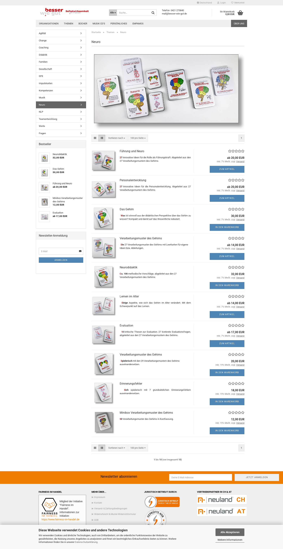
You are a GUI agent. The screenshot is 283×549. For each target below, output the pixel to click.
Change (43, 40)
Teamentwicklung (48, 119)
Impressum (99, 497)
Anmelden (61, 260)
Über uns (239, 23)
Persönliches (118, 23)
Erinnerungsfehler (131, 383)
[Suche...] (113, 12)
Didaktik (43, 54)
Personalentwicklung (133, 180)
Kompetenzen (46, 90)
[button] (204, 2)
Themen (68, 23)
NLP (41, 111)
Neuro (42, 104)
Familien (43, 61)
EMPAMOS (137, 23)
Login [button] (221, 2)
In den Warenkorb (227, 227)
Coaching (43, 47)
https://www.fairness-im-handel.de (60, 519)
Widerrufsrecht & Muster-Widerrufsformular (115, 514)
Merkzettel (237, 2)
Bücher (83, 23)
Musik (42, 97)
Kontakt (98, 503)
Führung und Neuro (132, 151)
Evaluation (126, 325)
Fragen (42, 133)
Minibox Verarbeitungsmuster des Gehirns (146, 412)
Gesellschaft (45, 69)
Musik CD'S (99, 23)
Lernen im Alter (129, 296)
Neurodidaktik (128, 267)
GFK (41, 76)
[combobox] (116, 138)
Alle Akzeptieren (230, 532)
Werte (42, 126)
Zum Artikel (227, 169)
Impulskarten (45, 83)
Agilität (42, 33)
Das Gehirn (127, 209)
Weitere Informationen (229, 539)
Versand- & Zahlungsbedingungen (110, 508)
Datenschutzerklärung (86, 542)
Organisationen (48, 23)
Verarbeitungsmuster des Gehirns (141, 238)
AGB (96, 520)
